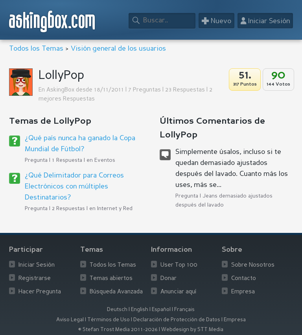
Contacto (243, 279)
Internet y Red (115, 208)
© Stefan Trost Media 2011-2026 (118, 329)
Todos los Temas (36, 48)
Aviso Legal (70, 319)
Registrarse (34, 279)
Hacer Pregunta (39, 292)
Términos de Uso (108, 319)
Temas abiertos (111, 279)
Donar (168, 279)
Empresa (243, 292)
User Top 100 (178, 265)
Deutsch (117, 309)
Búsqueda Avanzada (116, 292)
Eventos (104, 160)
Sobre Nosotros (252, 265)
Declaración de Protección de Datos (176, 319)
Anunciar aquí (178, 292)
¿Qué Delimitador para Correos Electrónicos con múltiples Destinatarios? (74, 186)
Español (161, 309)
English (139, 309)
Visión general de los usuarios (118, 48)
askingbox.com (52, 21)
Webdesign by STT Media (192, 329)
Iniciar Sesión (36, 265)
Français (184, 309)
